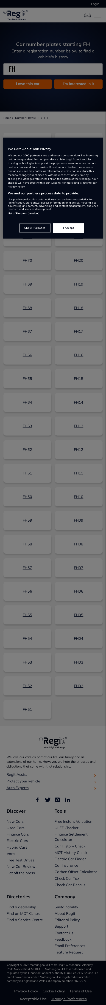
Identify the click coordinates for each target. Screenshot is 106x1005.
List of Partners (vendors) (24, 213)
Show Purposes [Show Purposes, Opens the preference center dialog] (34, 227)
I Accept (68, 227)
